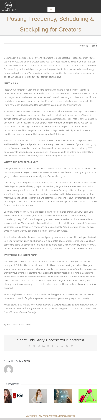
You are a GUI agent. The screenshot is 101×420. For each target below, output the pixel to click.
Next (92, 46)
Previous (83, 46)
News (28, 325)
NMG (8, 325)
